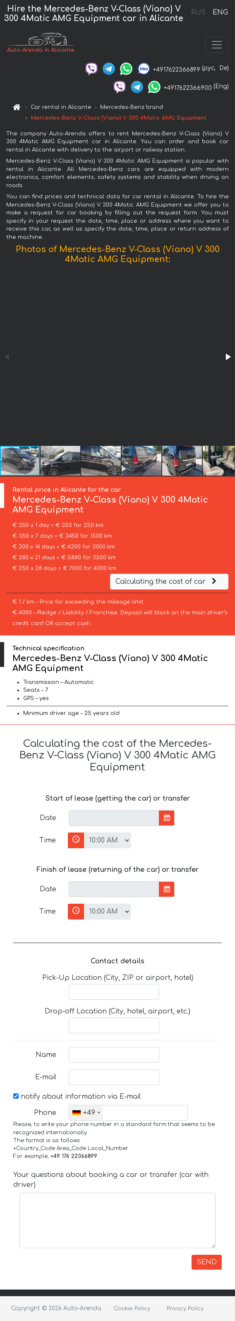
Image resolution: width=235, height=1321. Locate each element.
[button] (227, 356)
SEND (207, 1262)
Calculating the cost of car (167, 581)
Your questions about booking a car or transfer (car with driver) (111, 1180)
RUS (198, 12)
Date (48, 818)
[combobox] (86, 1112)
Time (47, 840)
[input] (114, 818)
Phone (45, 1112)
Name (46, 1055)
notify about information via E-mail (77, 1096)
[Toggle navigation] (216, 44)
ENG (220, 12)
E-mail (45, 1077)
